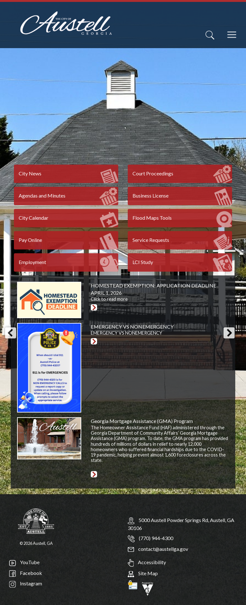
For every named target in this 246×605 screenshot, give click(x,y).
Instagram (25, 583)
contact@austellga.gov (158, 549)
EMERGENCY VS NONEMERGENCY (132, 327)
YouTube (24, 562)
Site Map (143, 573)
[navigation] (232, 39)
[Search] (210, 35)
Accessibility (147, 562)
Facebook (25, 573)
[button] (10, 332)
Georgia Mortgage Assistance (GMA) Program (142, 421)
